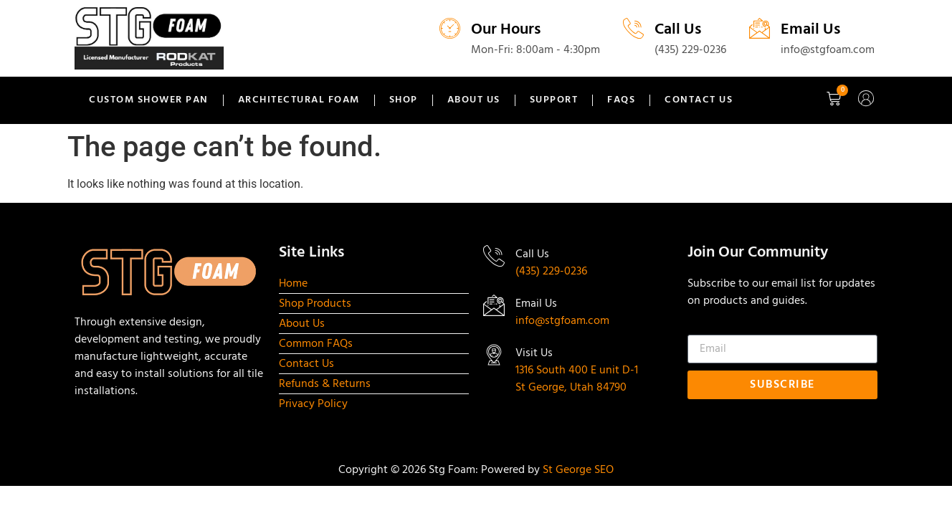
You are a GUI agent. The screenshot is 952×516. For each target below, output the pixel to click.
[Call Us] (633, 28)
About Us (473, 100)
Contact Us (699, 100)
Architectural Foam (299, 100)
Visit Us (534, 353)
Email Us (810, 29)
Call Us (677, 29)
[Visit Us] (494, 355)
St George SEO (578, 470)
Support (554, 100)
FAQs (621, 100)
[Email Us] (759, 28)
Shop (403, 100)
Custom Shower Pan (149, 100)
